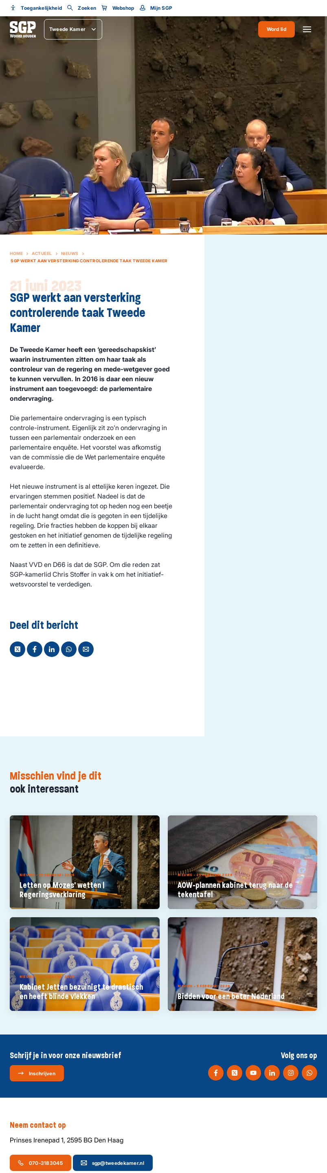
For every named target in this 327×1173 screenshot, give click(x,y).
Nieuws (70, 253)
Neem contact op (42, 1125)
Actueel (42, 253)
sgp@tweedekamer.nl (112, 1163)
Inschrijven (36, 1073)
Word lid (276, 29)
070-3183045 (40, 1163)
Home (16, 253)
